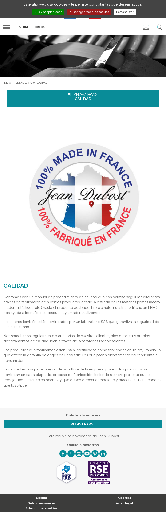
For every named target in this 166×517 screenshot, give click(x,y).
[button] (159, 27)
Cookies (124, 498)
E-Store (22, 27)
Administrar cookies (42, 508)
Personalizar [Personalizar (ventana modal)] (125, 12)
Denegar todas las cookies (89, 12)
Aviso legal (124, 503)
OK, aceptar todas (48, 12)
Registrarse (83, 424)
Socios (41, 498)
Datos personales (41, 503)
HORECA (38, 27)
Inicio (7, 82)
